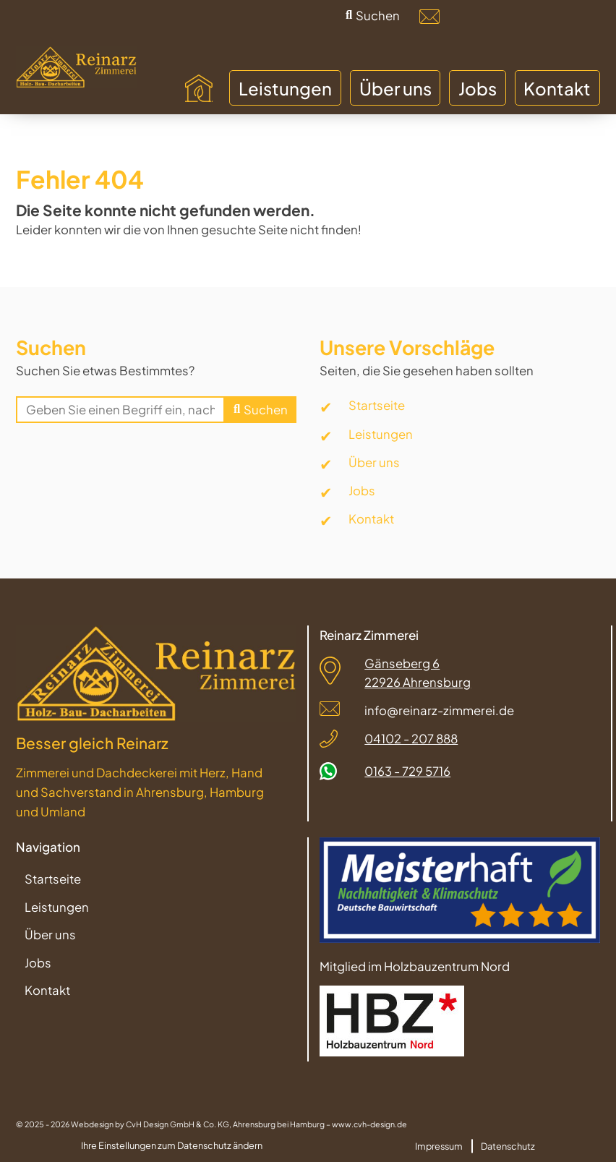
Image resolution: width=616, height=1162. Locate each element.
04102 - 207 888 (411, 738)
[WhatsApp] (582, 16)
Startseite (376, 405)
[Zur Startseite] (76, 67)
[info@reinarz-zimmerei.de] (429, 16)
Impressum (439, 1145)
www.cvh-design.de (369, 1124)
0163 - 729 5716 (407, 771)
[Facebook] (506, 16)
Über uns (374, 462)
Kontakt (371, 518)
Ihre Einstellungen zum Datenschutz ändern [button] (171, 1145)
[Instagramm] (544, 16)
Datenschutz (508, 1145)
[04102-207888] (467, 16)
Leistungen (380, 434)
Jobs (361, 490)
